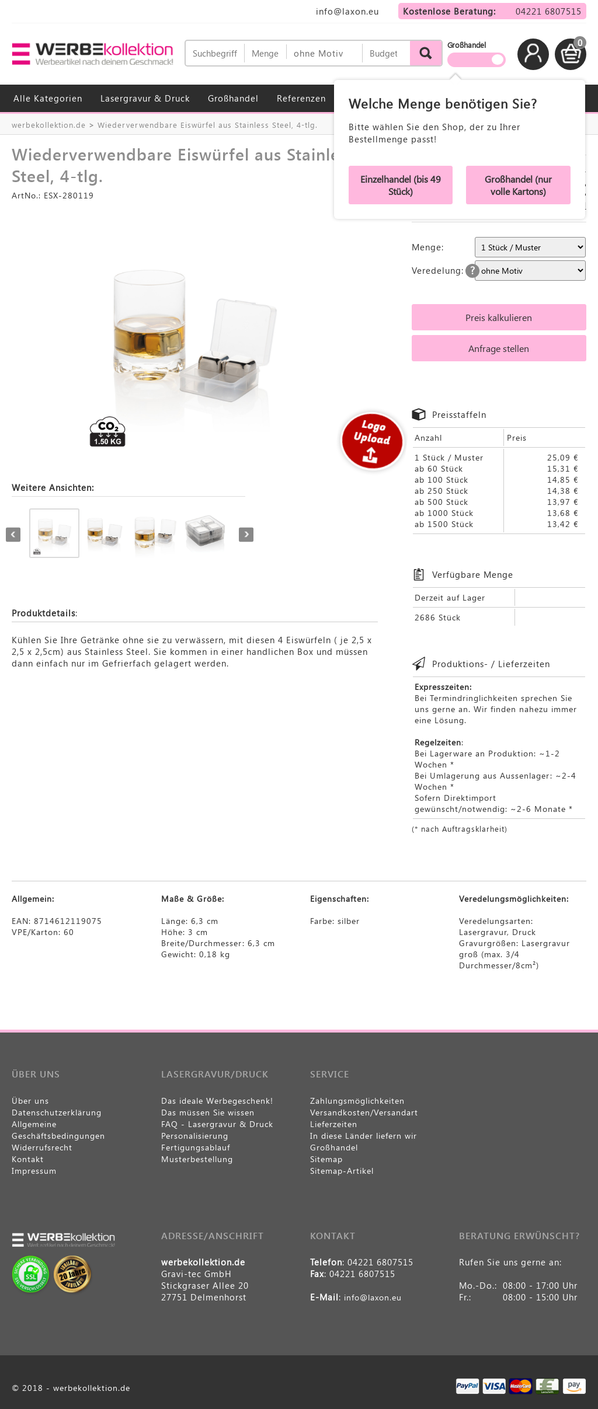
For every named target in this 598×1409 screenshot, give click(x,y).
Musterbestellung (197, 1158)
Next (246, 534)
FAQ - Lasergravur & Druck (217, 1123)
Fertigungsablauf (195, 1147)
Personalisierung (194, 1135)
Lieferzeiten (333, 1123)
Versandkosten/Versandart (364, 1112)
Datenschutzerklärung (57, 1112)
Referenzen (301, 98)
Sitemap (326, 1158)
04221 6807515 (549, 11)
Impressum (34, 1170)
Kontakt (28, 1158)
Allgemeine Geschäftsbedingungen (58, 1129)
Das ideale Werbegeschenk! (217, 1100)
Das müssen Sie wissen (208, 1112)
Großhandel (233, 98)
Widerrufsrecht (42, 1147)
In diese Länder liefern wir (363, 1135)
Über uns (30, 1100)
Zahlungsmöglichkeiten (357, 1100)
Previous (13, 534)
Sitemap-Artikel (342, 1170)
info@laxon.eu (347, 11)
